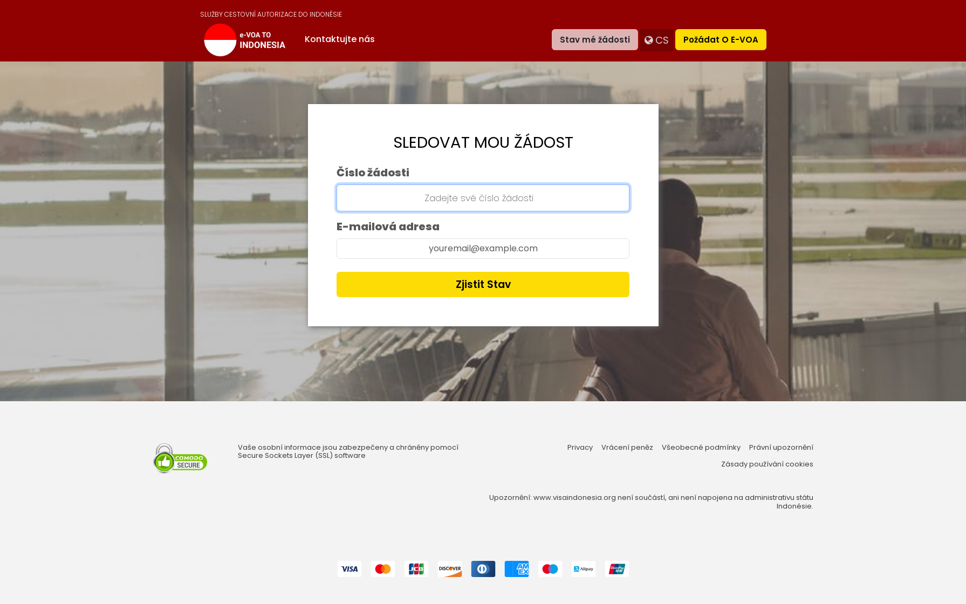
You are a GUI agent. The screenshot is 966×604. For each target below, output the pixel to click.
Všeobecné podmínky (701, 447)
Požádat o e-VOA (720, 39)
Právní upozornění (781, 447)
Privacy (580, 447)
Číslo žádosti (373, 172)
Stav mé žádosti (595, 39)
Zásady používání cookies (767, 464)
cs (657, 40)
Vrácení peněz (627, 447)
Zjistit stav (483, 284)
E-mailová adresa (388, 226)
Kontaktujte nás (340, 39)
